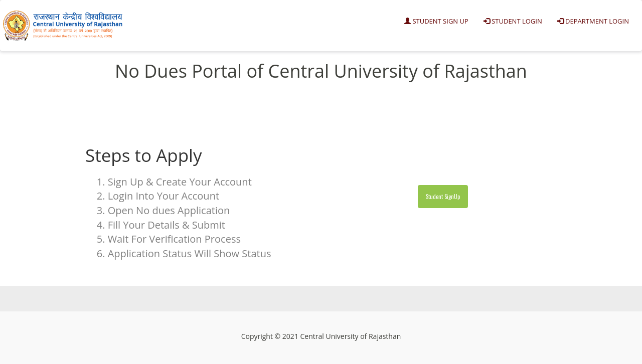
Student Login (513, 21)
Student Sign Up (436, 21)
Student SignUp (443, 197)
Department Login (593, 21)
